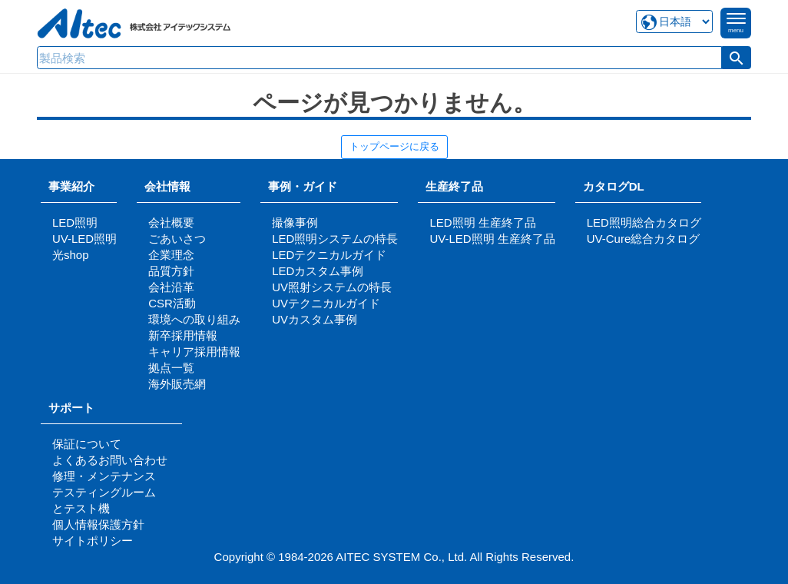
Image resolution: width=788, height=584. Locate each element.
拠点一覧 (171, 367)
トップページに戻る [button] (394, 146)
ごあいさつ (177, 238)
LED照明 (75, 222)
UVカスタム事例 (314, 319)
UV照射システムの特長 (332, 287)
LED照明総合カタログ (644, 222)
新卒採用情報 (182, 335)
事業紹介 (71, 186)
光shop (70, 254)
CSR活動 (172, 303)
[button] (736, 57)
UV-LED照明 (84, 238)
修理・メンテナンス (104, 476)
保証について (86, 443)
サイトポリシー (92, 540)
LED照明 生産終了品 (482, 222)
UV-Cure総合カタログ (643, 238)
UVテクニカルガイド (326, 303)
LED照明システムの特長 (335, 238)
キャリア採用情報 (194, 351)
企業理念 (171, 254)
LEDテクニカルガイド (329, 254)
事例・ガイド (302, 186)
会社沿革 (171, 287)
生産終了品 (454, 186)
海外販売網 (177, 383)
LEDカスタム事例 (317, 270)
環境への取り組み (194, 319)
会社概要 (171, 222)
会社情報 (167, 186)
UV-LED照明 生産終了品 (492, 238)
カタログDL (613, 186)
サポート (77, 407)
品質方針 (171, 270)
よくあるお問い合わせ (109, 459)
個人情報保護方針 (98, 524)
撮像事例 (295, 222)
